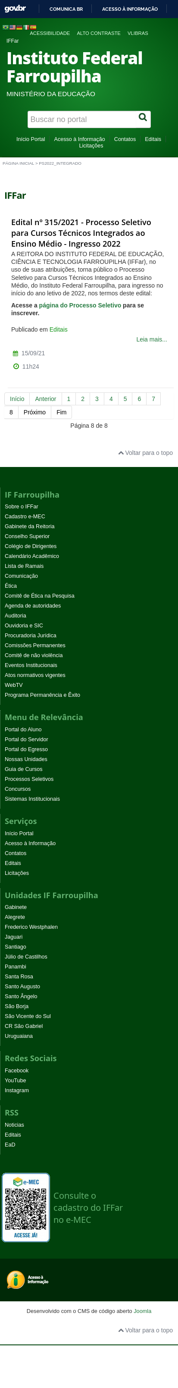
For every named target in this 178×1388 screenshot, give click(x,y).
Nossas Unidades (26, 759)
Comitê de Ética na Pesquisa (40, 596)
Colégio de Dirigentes (30, 546)
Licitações (91, 146)
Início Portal (30, 139)
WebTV (14, 685)
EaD (10, 1145)
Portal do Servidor (26, 739)
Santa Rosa (19, 977)
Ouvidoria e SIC (24, 626)
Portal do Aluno (23, 730)
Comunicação (21, 576)
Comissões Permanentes (35, 645)
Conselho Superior (27, 536)
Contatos (125, 139)
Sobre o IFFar (21, 507)
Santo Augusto (22, 987)
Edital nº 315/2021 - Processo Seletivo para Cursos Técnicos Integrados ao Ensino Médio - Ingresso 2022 (81, 233)
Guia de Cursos (24, 769)
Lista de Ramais (24, 566)
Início (17, 398)
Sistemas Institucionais (32, 799)
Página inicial (18, 163)
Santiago (15, 947)
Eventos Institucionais (31, 665)
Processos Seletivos (29, 779)
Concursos (18, 789)
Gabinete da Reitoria (30, 526)
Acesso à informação (130, 9)
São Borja (16, 1006)
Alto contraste (99, 33)
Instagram (17, 1090)
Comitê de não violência (33, 655)
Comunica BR (66, 9)
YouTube (15, 1081)
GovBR (15, 9)
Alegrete (15, 917)
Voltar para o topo (145, 452)
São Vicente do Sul (28, 1016)
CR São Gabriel (24, 1026)
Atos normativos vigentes (35, 675)
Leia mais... (151, 339)
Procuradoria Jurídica (30, 636)
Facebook (16, 1071)
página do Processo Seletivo (80, 305)
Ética (11, 586)
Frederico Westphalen (31, 927)
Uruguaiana (19, 1036)
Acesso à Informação (79, 139)
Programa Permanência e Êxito (42, 695)
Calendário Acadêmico (32, 556)
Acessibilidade (50, 33)
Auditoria (15, 616)
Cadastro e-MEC (25, 517)
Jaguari (13, 937)
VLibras (138, 33)
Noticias (14, 1125)
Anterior (45, 398)
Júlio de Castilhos (26, 957)
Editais (153, 139)
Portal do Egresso (26, 749)
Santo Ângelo (21, 996)
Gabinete (16, 907)
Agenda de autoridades (33, 606)
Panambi (15, 967)
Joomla (142, 1311)
